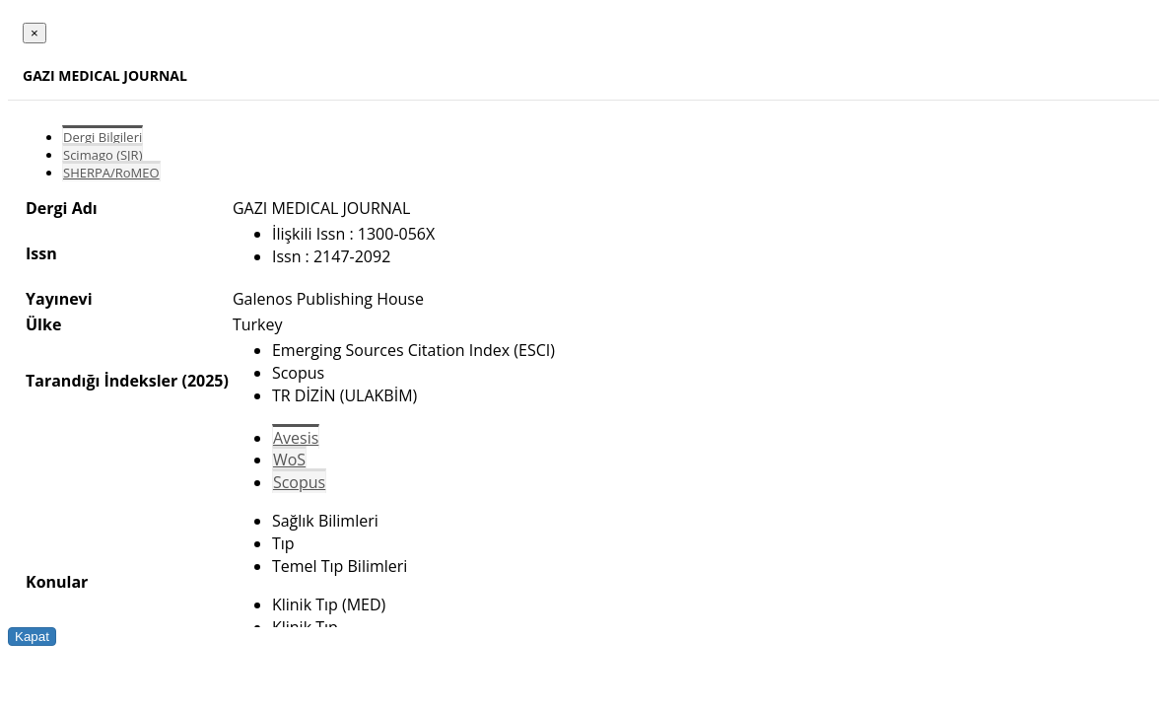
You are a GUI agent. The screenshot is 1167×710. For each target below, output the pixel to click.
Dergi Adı (62, 208)
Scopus (299, 482)
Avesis (295, 438)
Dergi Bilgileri (102, 137)
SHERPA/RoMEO (111, 172)
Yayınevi (59, 299)
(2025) (204, 380)
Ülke (43, 324)
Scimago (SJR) (102, 155)
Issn (41, 253)
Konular (57, 582)
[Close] (34, 33)
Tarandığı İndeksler (101, 380)
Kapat (32, 636)
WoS (289, 459)
